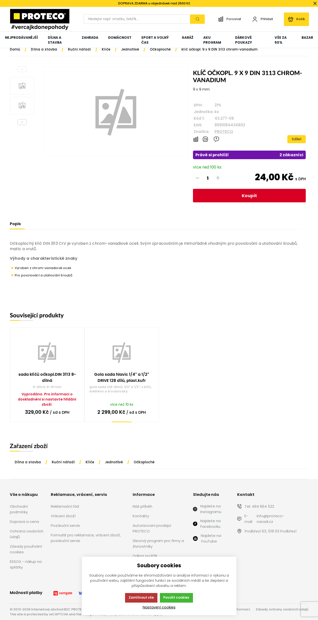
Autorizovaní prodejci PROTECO (152, 528)
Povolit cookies (176, 597)
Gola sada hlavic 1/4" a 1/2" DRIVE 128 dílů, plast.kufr (121, 377)
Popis (15, 224)
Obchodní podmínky (19, 509)
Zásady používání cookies (26, 549)
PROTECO (224, 131)
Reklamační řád (65, 506)
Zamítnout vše (141, 597)
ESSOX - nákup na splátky (26, 564)
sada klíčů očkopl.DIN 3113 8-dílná (47, 377)
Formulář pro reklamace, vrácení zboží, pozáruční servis (86, 537)
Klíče (90, 462)
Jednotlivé (114, 462)
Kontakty (141, 515)
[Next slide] (22, 122)
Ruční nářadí (63, 462)
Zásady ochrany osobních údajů (282, 609)
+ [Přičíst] (218, 178)
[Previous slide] (22, 69)
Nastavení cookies (159, 607)
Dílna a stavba (28, 462)
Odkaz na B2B (145, 555)
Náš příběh (142, 506)
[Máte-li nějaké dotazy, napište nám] (216, 139)
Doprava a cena (24, 521)
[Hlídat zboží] (205, 139)
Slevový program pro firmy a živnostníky (158, 543)
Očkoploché (144, 462)
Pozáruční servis (65, 525)
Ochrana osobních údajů (26, 534)
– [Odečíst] (197, 178)
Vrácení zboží (63, 515)
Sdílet (297, 139)
